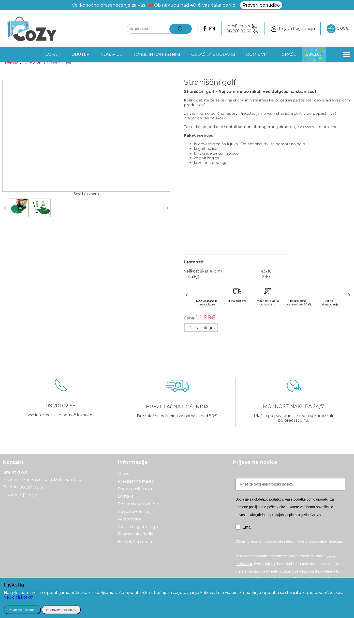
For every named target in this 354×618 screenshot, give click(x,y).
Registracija (304, 28)
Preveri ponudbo (261, 5)
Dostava (125, 496)
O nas (123, 473)
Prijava (285, 28)
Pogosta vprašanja (136, 511)
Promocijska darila (135, 534)
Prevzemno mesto (136, 481)
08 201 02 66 (31, 487)
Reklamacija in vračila (138, 504)
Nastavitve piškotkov (61, 610)
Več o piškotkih (18, 597)
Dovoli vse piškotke (22, 610)
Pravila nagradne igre (139, 526)
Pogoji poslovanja (135, 488)
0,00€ (338, 28)
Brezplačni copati (135, 541)
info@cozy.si (27, 494)
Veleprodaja (129, 519)
